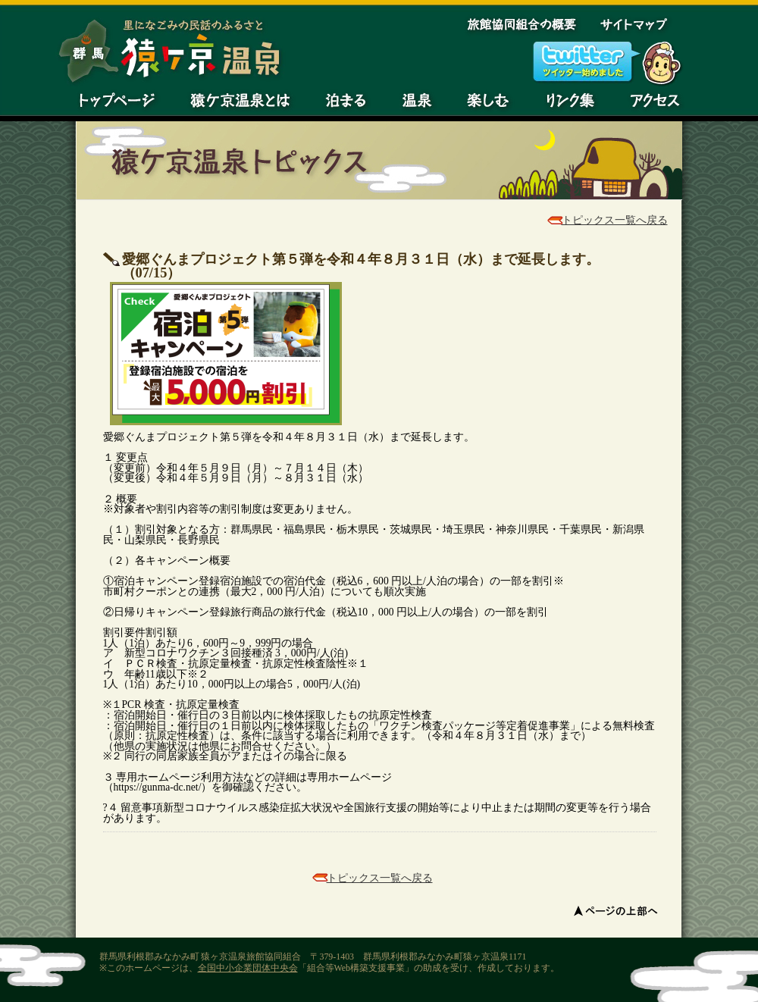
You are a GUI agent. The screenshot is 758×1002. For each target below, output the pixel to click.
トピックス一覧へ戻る (615, 220)
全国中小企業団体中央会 (248, 968)
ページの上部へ (617, 910)
